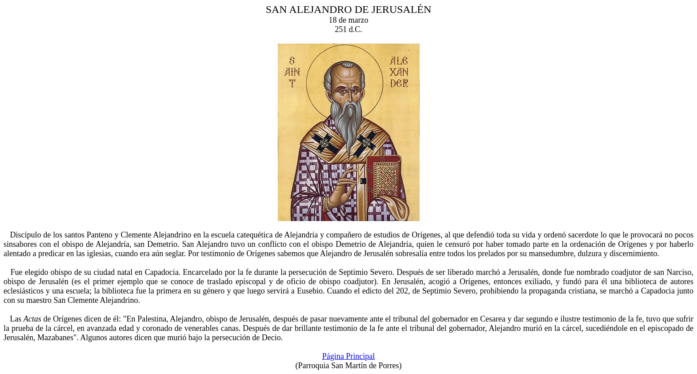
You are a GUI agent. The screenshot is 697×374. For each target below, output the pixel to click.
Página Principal (348, 356)
